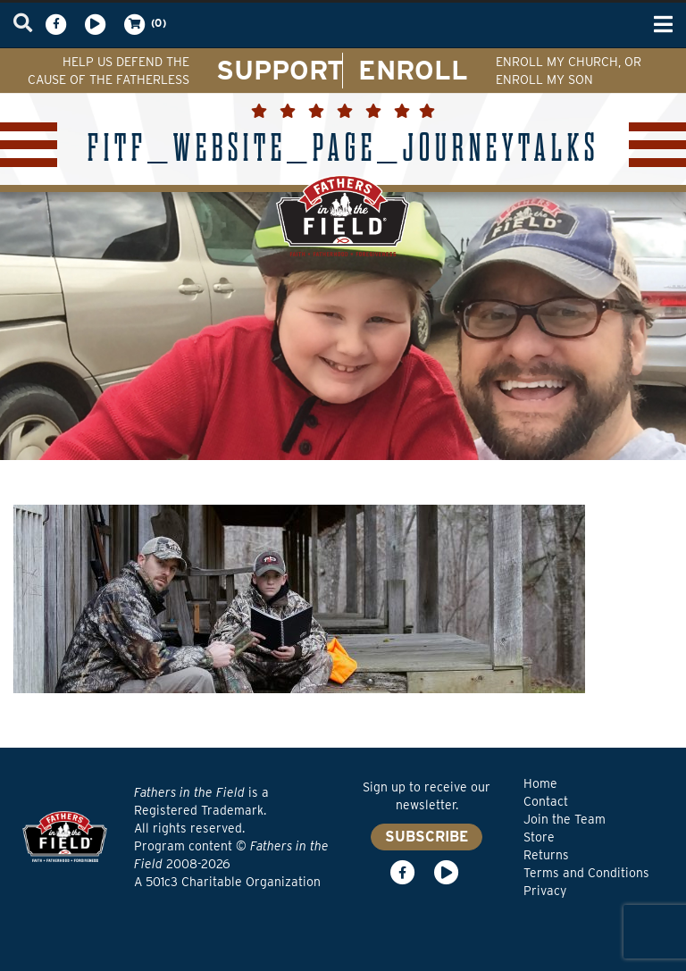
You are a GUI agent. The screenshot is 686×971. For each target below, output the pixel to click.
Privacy (544, 890)
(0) (143, 24)
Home (540, 783)
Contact (545, 801)
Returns (546, 855)
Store (539, 837)
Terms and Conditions (586, 873)
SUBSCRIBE (426, 836)
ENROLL (413, 70)
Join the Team (564, 819)
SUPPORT (280, 70)
